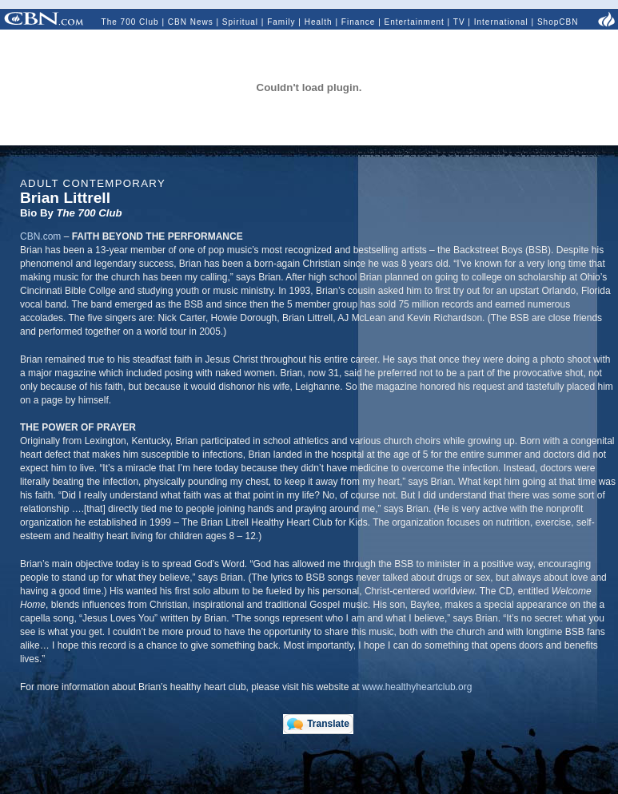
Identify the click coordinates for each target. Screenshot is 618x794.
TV (459, 22)
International (501, 22)
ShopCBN (557, 22)
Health (319, 22)
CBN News (190, 22)
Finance (358, 22)
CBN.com (40, 236)
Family (281, 22)
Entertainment (415, 22)
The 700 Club (130, 22)
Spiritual (240, 22)
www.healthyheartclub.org (417, 687)
